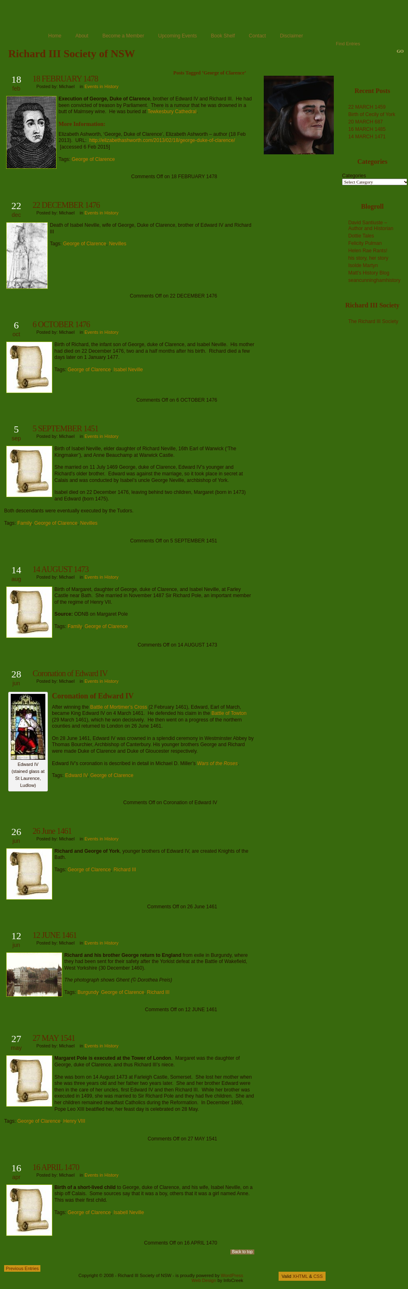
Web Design (204, 1280)
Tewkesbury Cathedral (172, 111)
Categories (354, 176)
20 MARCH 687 (365, 122)
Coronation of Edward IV (70, 673)
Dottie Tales (361, 236)
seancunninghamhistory (374, 280)
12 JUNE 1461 (55, 935)
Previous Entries (22, 1268)
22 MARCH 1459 (367, 107)
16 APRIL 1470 (56, 1167)
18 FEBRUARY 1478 (65, 78)
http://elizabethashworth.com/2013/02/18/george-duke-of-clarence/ (162, 140)
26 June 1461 (52, 830)
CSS (318, 1276)
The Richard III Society (373, 321)
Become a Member (123, 36)
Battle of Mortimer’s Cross (118, 707)
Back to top (242, 1251)
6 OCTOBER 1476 (61, 324)
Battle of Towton (228, 713)
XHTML (300, 1276)
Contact (257, 36)
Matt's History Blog (368, 273)
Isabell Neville (128, 1212)
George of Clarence (93, 159)
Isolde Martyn (363, 265)
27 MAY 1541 (54, 1037)
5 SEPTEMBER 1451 (65, 428)
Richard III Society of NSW (71, 54)
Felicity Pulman (365, 243)
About (81, 36)
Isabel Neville (128, 369)
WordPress (232, 1275)
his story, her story (368, 258)
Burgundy (87, 992)
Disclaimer (291, 36)
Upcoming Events (177, 36)
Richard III (124, 870)
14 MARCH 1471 (367, 137)
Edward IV (76, 775)
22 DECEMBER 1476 (66, 204)
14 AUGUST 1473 (61, 569)
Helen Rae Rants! (367, 251)
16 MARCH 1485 (367, 129)
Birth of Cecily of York (371, 114)
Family (24, 523)
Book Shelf (223, 36)
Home (54, 36)
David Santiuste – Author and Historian (370, 225)
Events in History (101, 86)
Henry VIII (74, 1121)
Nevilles (117, 244)
